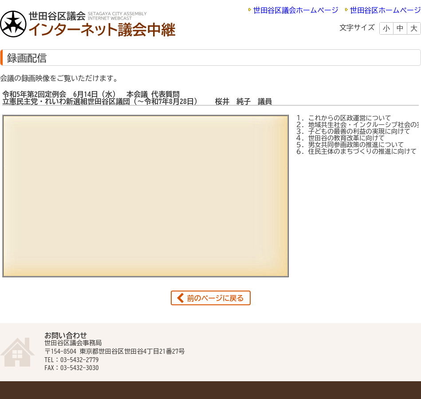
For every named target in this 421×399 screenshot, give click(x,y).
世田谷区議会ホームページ (295, 10)
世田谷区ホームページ (385, 10)
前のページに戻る (215, 298)
